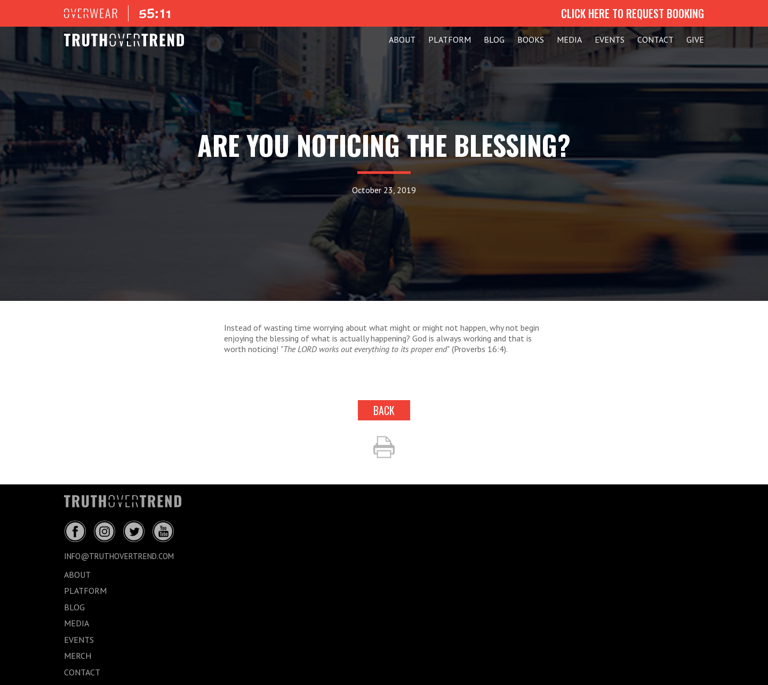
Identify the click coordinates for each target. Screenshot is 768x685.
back (384, 410)
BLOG (494, 39)
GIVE (695, 39)
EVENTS (610, 39)
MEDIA (569, 39)
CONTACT (655, 39)
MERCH (77, 655)
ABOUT (402, 39)
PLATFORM (449, 39)
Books (530, 39)
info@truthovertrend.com (119, 556)
